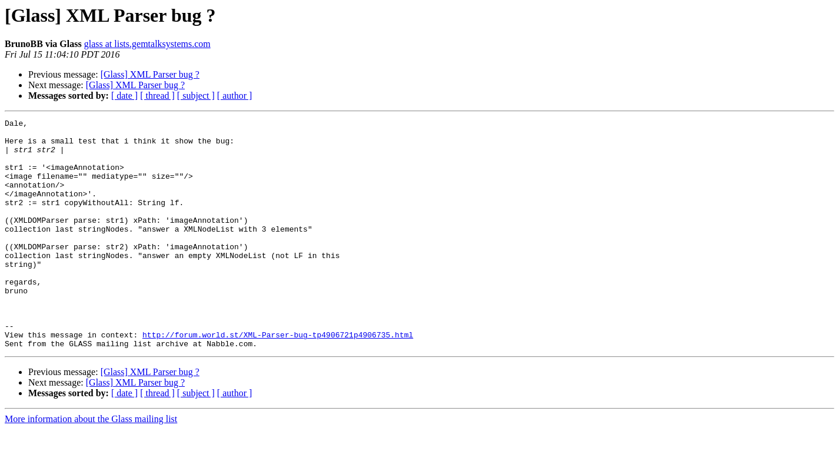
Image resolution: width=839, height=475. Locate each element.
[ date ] (124, 96)
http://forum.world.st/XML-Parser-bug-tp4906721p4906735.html (277, 378)
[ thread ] (157, 96)
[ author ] (234, 96)
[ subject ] (196, 96)
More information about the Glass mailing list (91, 465)
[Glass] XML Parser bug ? (150, 74)
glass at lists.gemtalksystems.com (147, 44)
